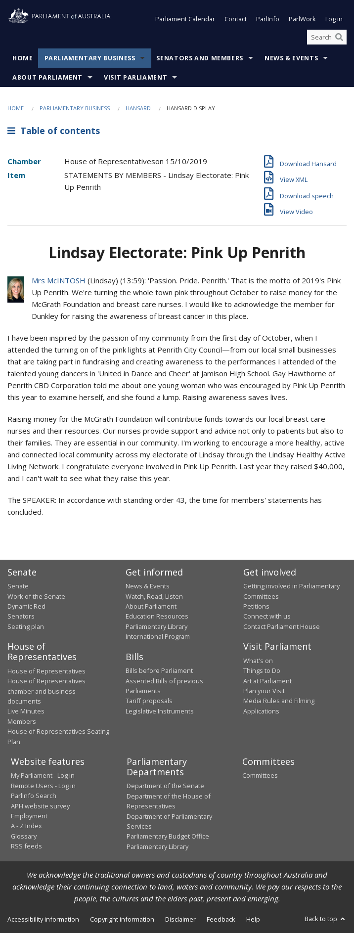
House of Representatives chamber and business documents (46, 691)
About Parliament (47, 77)
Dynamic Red (26, 606)
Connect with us (267, 616)
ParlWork (302, 18)
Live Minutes (25, 711)
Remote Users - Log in (43, 785)
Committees (260, 775)
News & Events (291, 58)
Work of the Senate (36, 596)
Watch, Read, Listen (154, 596)
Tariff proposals (149, 700)
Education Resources (157, 616)
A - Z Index (26, 825)
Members (21, 721)
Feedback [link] (221, 919)
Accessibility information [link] (43, 919)
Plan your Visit (264, 690)
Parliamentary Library (156, 626)
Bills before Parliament (159, 670)
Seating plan (25, 626)
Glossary (24, 836)
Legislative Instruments (160, 711)
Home (22, 58)
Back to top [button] (326, 918)
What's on (258, 660)
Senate (18, 585)
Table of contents (53, 130)
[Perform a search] (339, 37)
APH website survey (40, 805)
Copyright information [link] (122, 919)
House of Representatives (46, 670)
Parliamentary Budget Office (168, 836)
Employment (29, 815)
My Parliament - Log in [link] (43, 775)
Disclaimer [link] (180, 919)
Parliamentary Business (89, 58)
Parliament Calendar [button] (185, 18)
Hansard (138, 108)
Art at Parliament (267, 680)
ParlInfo (267, 18)
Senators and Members (199, 58)
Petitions (256, 606)
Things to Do (261, 670)
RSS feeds (26, 846)
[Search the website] (327, 37)
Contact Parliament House (281, 626)
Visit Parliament (135, 77)
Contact (235, 18)
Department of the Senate (165, 785)
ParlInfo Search (33, 795)
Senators (21, 616)
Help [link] (253, 919)
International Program (158, 636)
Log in (334, 18)
